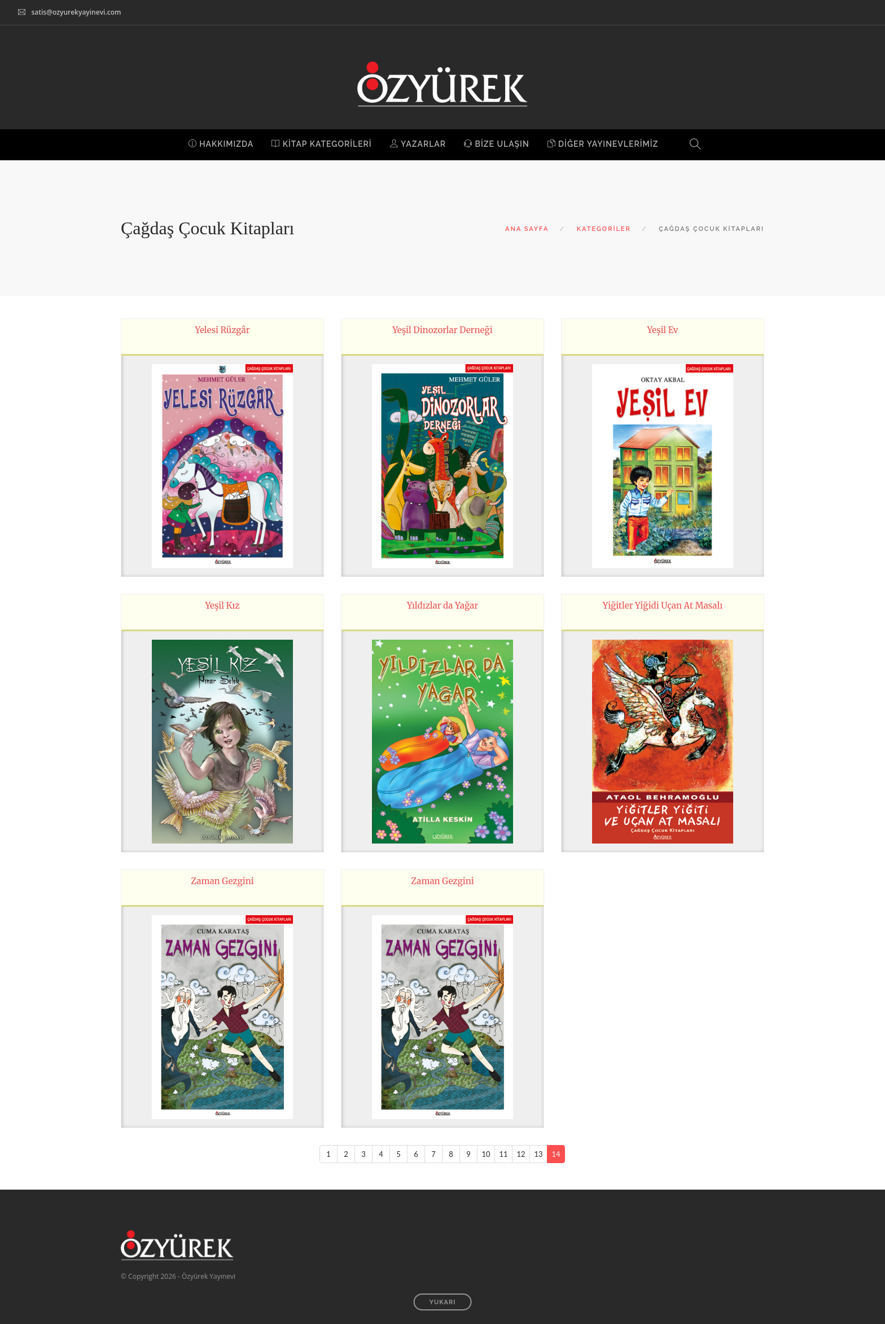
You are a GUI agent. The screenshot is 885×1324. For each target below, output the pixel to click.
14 (555, 1154)
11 (503, 1154)
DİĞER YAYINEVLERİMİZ (603, 143)
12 (520, 1154)
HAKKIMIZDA (221, 143)
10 (485, 1154)
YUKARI (443, 1302)
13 (538, 1154)
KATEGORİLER (604, 229)
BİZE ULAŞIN (496, 143)
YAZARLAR (418, 143)
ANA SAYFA (527, 229)
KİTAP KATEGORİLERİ (321, 143)
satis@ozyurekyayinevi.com (76, 12)
